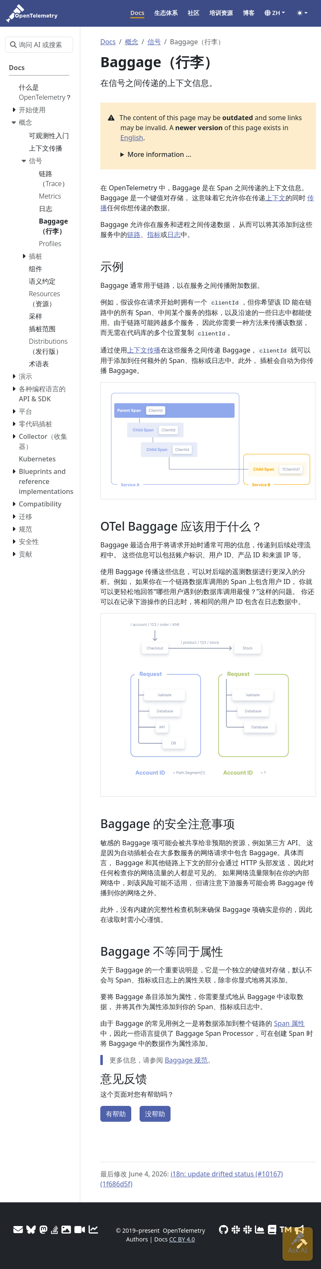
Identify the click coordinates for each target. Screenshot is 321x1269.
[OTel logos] (66, 1229)
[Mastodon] (43, 1229)
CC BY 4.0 (182, 1239)
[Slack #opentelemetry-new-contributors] (236, 1229)
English (131, 137)
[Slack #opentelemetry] (247, 1229)
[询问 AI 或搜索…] (39, 45)
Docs (108, 41)
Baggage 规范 (186, 1060)
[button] (274, 13)
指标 (153, 234)
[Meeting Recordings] (79, 1229)
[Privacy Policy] (272, 1229)
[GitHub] (223, 1229)
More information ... (159, 154)
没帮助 (155, 1113)
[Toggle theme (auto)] (302, 13)
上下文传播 (143, 350)
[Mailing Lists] (18, 1229)
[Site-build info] (302, 1243)
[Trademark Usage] (285, 1229)
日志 (174, 234)
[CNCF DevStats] (260, 1229)
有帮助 (116, 1113)
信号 (154, 41)
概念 (131, 41)
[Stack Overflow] (54, 1229)
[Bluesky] (31, 1229)
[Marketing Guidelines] (299, 1229)
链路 (133, 234)
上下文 (275, 197)
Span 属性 (289, 1023)
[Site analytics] (93, 1229)
